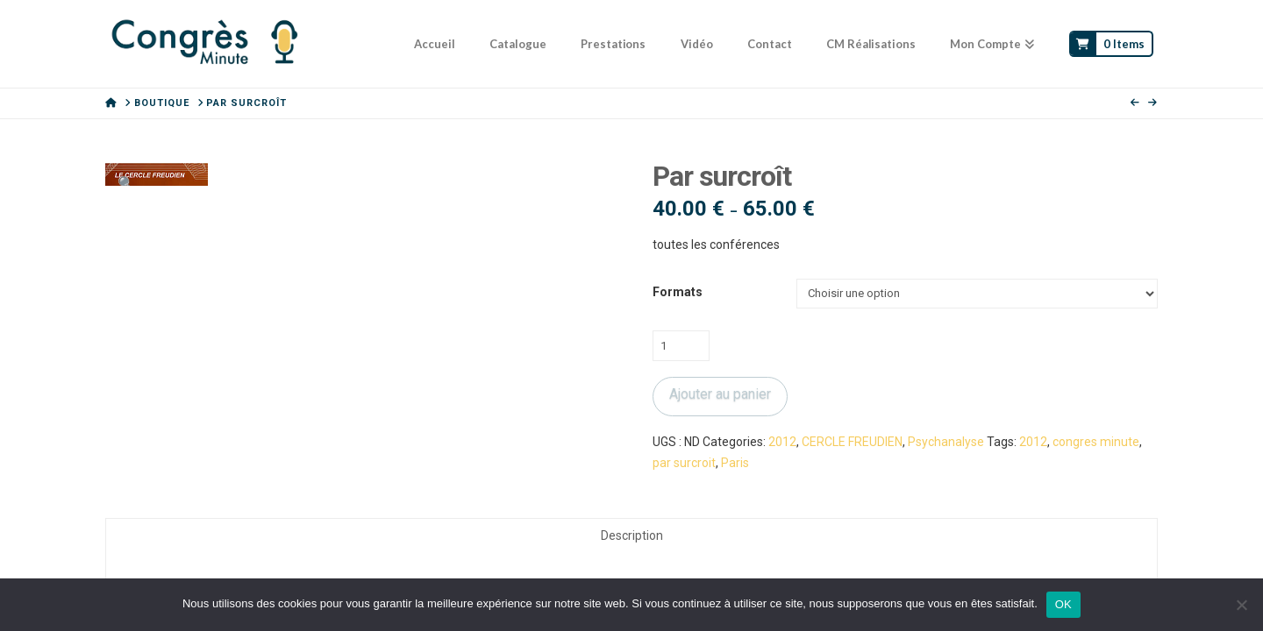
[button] (126, 184)
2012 (782, 442)
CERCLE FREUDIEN (852, 442)
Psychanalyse (946, 442)
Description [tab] (632, 535)
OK (1063, 604)
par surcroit (684, 463)
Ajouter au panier (720, 394)
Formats (678, 292)
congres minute (1095, 442)
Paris (735, 463)
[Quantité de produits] (681, 345)
